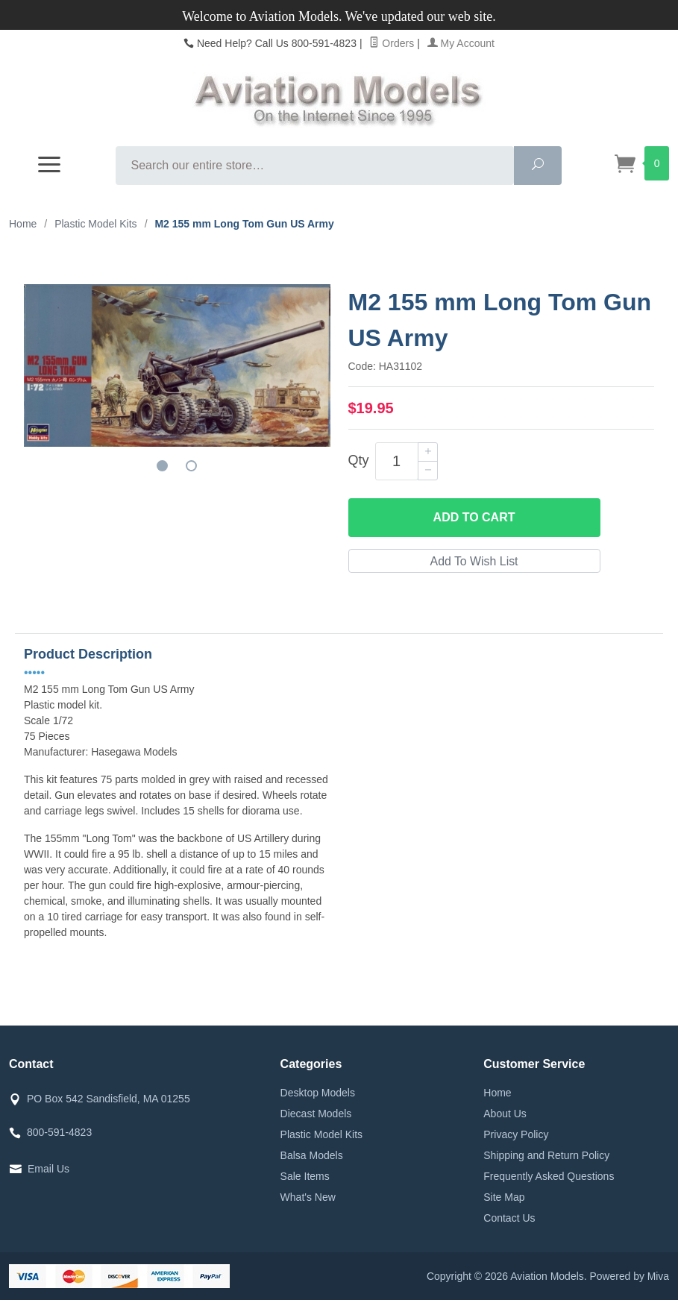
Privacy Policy (515, 1134)
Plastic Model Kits (321, 1134)
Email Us (48, 1169)
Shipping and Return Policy (546, 1155)
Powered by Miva (629, 1276)
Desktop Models (317, 1093)
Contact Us (509, 1218)
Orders (391, 43)
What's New (308, 1197)
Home (23, 224)
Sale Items (305, 1176)
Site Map (503, 1197)
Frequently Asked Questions (548, 1176)
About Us (505, 1114)
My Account (461, 43)
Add (474, 517)
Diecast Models (316, 1114)
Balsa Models (311, 1155)
